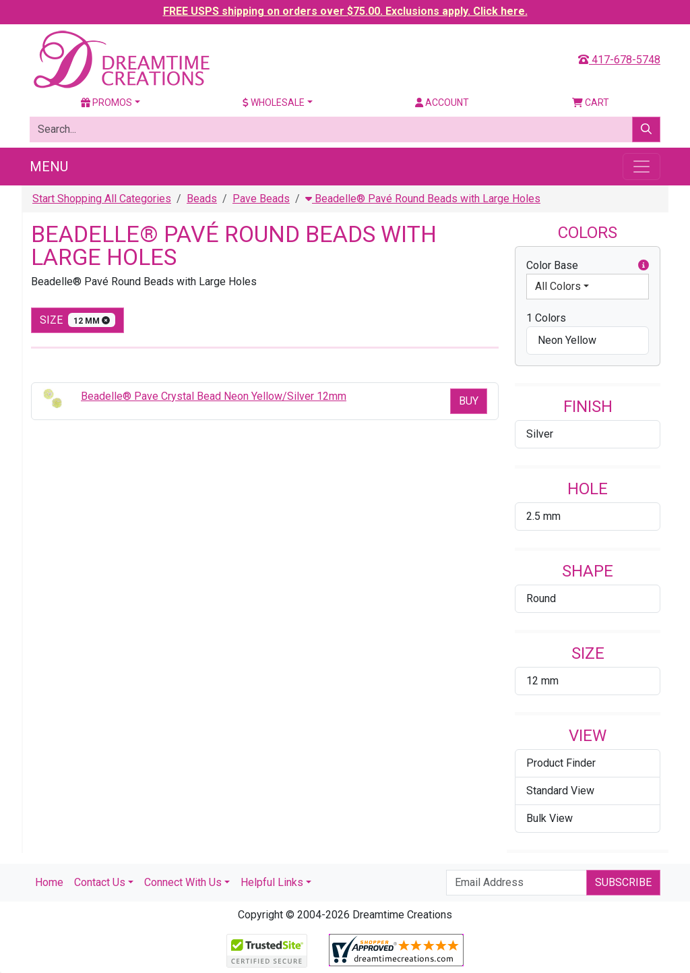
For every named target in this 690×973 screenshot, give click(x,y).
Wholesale (274, 102)
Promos (106, 102)
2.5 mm (543, 516)
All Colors (558, 286)
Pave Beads (261, 198)
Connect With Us (183, 882)
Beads (202, 198)
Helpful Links (272, 882)
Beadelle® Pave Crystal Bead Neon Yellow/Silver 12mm (213, 396)
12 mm (542, 680)
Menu (49, 166)
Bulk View (549, 818)
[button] (643, 266)
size (77, 320)
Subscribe (623, 882)
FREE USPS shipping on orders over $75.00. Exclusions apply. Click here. (345, 11)
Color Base (587, 266)
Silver (539, 433)
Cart (590, 102)
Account (442, 102)
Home (49, 882)
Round (541, 598)
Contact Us (99, 882)
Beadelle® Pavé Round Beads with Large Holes (422, 198)
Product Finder (561, 763)
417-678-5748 (619, 59)
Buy (468, 400)
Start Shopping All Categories (101, 198)
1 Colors (546, 318)
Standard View (560, 790)
